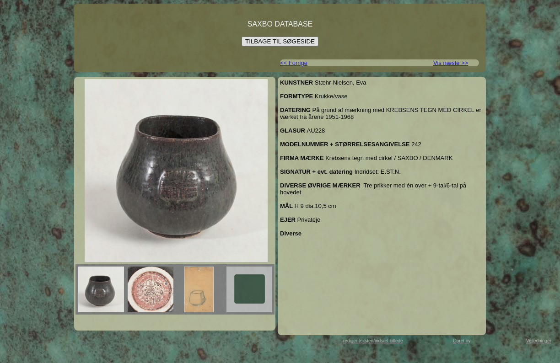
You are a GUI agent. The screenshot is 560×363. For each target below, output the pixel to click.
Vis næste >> (450, 62)
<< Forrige (293, 62)
